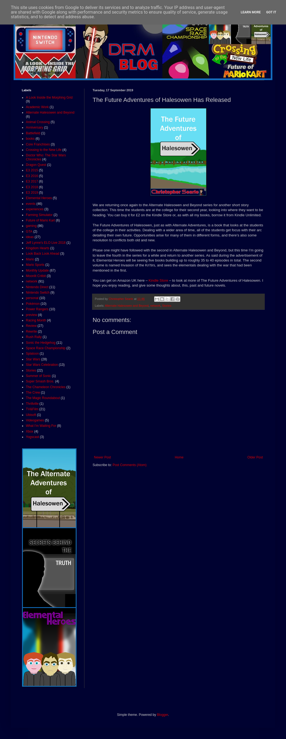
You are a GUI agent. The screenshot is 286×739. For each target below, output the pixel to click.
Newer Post (102, 457)
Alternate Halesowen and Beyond (126, 305)
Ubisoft (31, 415)
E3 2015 (32, 170)
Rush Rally (34, 337)
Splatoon (32, 353)
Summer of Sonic (38, 376)
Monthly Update (37, 270)
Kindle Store (158, 280)
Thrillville (32, 404)
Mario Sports (35, 265)
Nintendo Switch (38, 292)
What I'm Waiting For (41, 426)
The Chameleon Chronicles (45, 387)
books (30, 139)
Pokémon (33, 304)
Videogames (35, 420)
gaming (31, 226)
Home (179, 457)
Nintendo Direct (37, 287)
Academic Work (37, 107)
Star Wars (33, 359)
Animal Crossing (38, 122)
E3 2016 (32, 176)
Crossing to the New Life (44, 150)
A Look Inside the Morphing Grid (49, 97)
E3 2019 (32, 192)
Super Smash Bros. (40, 381)
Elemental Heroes (39, 198)
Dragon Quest (36, 165)
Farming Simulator (39, 215)
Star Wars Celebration (42, 365)
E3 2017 (32, 181)
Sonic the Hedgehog (41, 343)
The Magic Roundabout (43, 398)
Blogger (162, 715)
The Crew (33, 392)
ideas (30, 237)
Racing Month (36, 320)
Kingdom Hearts (37, 248)
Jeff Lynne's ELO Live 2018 (46, 243)
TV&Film (32, 409)
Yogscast (32, 437)
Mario (30, 259)
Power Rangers (37, 309)
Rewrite (31, 331)
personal (32, 298)
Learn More (251, 12)
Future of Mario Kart (40, 220)
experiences (35, 209)
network (155, 305)
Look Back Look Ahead (42, 254)
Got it (271, 12)
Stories (166, 305)
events (30, 204)
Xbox (29, 431)
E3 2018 (32, 187)
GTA (29, 231)
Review (31, 326)
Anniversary (34, 127)
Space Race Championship (45, 348)
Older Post (255, 457)
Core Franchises (38, 144)
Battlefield (33, 133)
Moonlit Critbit (36, 276)
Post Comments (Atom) (129, 465)
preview (31, 315)
